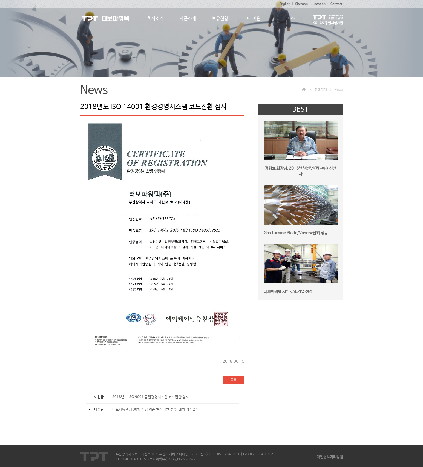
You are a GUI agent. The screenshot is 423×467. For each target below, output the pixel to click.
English (284, 4)
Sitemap (301, 4)
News (338, 90)
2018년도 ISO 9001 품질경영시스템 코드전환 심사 (150, 397)
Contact (336, 4)
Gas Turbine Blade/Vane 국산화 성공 (296, 233)
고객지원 (320, 90)
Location (319, 4)
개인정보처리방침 (330, 457)
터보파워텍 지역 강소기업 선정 (288, 291)
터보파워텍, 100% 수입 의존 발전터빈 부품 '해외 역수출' (154, 410)
